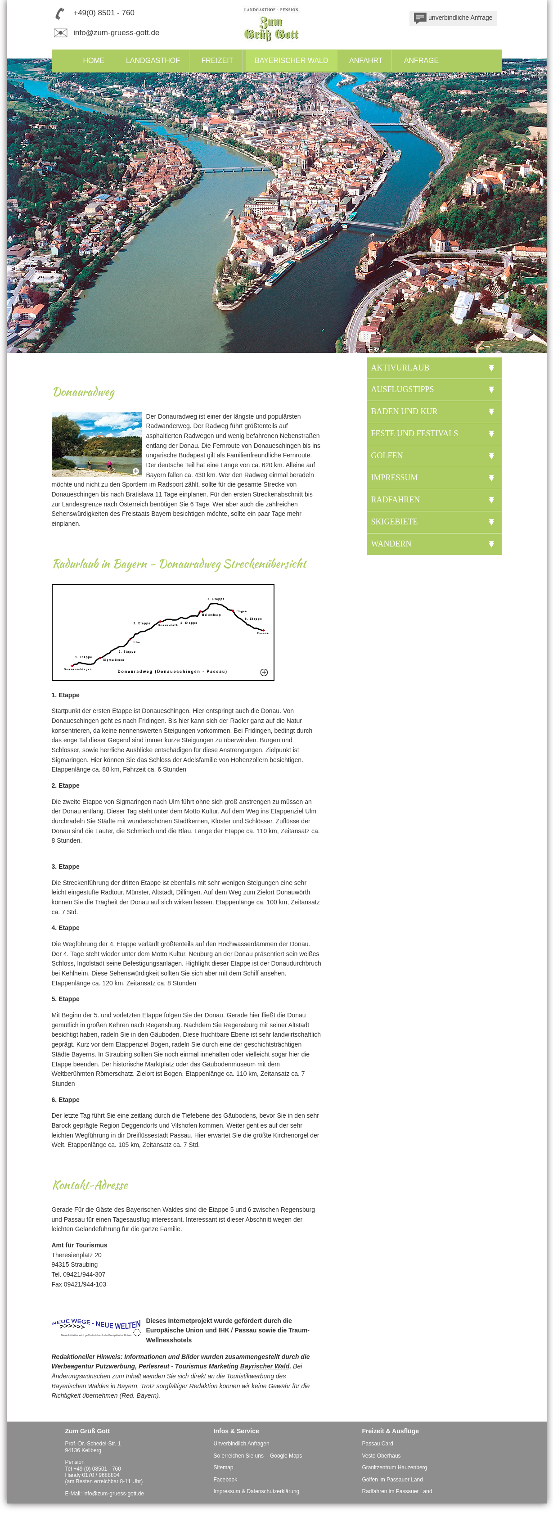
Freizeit (217, 60)
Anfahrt (365, 60)
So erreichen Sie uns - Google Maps (258, 1456)
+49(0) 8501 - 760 (104, 13)
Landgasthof (153, 60)
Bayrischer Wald (264, 1366)
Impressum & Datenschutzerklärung (257, 1491)
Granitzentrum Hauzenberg (394, 1467)
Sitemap (224, 1467)
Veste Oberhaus (381, 1456)
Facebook (226, 1479)
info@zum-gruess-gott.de (116, 32)
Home (94, 60)
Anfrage (421, 60)
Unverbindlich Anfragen (242, 1443)
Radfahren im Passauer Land (397, 1491)
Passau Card (377, 1443)
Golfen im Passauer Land (392, 1479)
